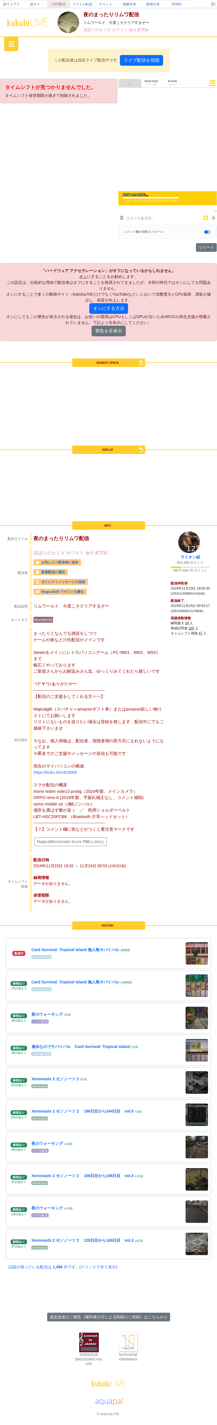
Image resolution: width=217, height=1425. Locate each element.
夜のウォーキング (47, 1014)
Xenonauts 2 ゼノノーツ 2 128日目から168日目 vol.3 (82, 1240)
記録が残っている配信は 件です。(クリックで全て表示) (62, 1267)
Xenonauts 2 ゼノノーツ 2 (55, 1079)
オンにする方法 (108, 308)
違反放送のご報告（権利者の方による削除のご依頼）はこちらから (109, 1317)
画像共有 (129, 4)
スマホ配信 (40, 1021)
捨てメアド (11, 4)
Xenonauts (39, 1086)
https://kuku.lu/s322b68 (55, 772)
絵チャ (35, 4)
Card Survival (41, 957)
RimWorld (43, 619)
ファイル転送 (82, 4)
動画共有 (153, 4)
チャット (106, 4)
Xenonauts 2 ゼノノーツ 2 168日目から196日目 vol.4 (82, 1175)
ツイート (206, 247)
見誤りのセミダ (97, 30)
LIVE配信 (59, 4)
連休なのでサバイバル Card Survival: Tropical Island (80, 1046)
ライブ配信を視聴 (141, 60)
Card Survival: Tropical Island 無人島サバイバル (75, 949)
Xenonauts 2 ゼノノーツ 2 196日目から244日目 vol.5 (82, 1111)
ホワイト (120, 30)
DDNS (176, 4)
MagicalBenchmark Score (70, 841)
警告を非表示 (108, 330)
